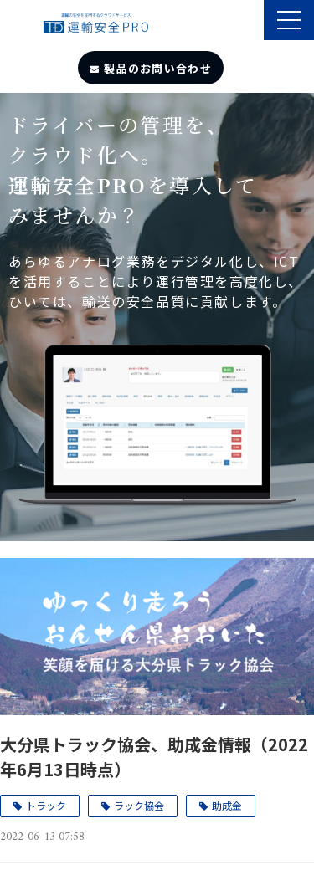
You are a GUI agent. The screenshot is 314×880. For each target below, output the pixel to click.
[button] (289, 20)
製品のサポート (249, 22)
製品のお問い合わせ (158, 68)
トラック (46, 805)
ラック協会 (139, 805)
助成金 (227, 805)
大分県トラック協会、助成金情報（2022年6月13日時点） (154, 756)
